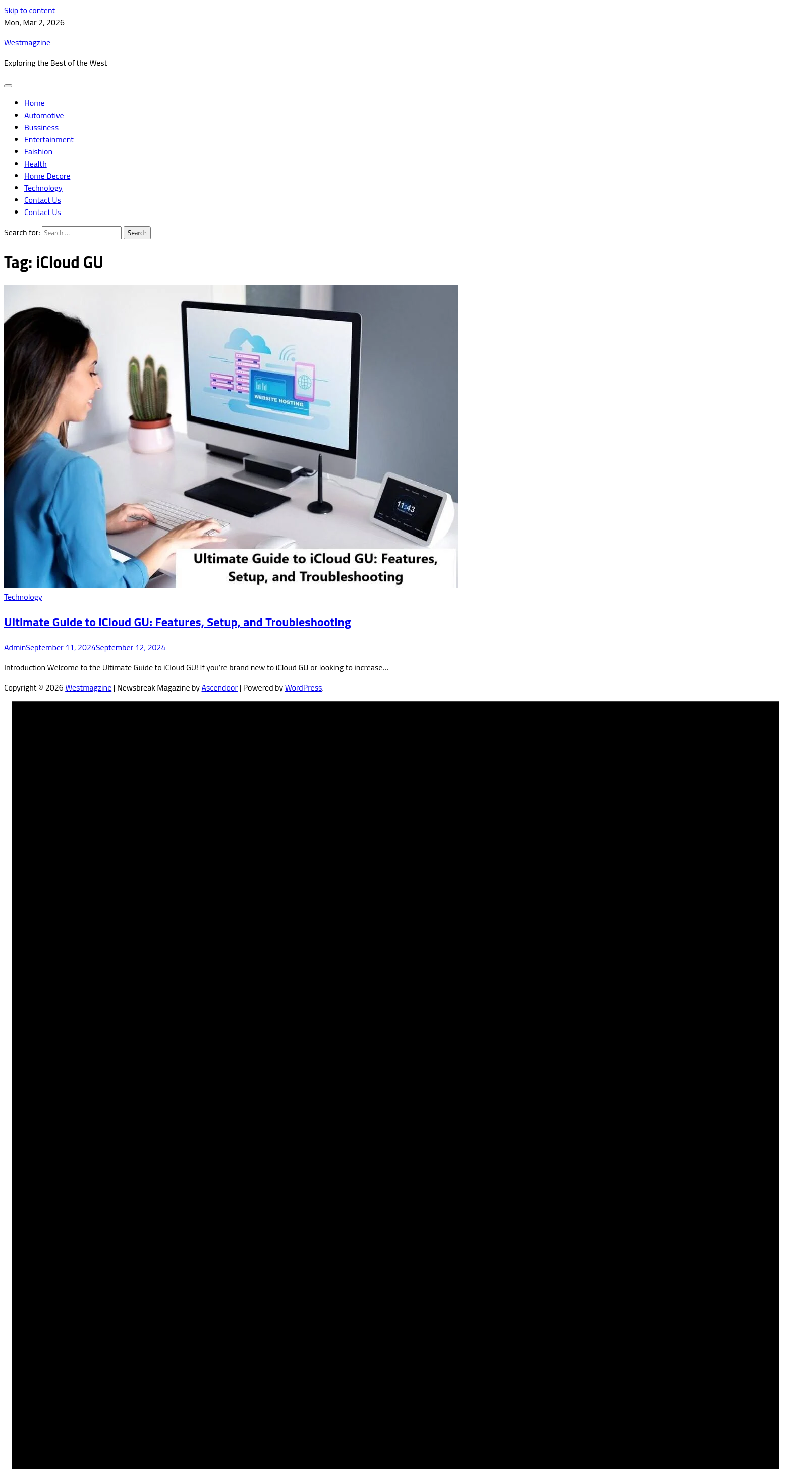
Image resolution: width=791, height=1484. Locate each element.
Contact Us (42, 200)
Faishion (38, 151)
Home (34, 103)
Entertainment (49, 139)
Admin (15, 647)
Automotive (44, 115)
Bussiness (41, 127)
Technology (43, 188)
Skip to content (29, 10)
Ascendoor (220, 687)
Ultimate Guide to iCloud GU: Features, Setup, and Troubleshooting (177, 622)
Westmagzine (27, 42)
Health (35, 163)
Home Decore (47, 176)
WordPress (303, 687)
